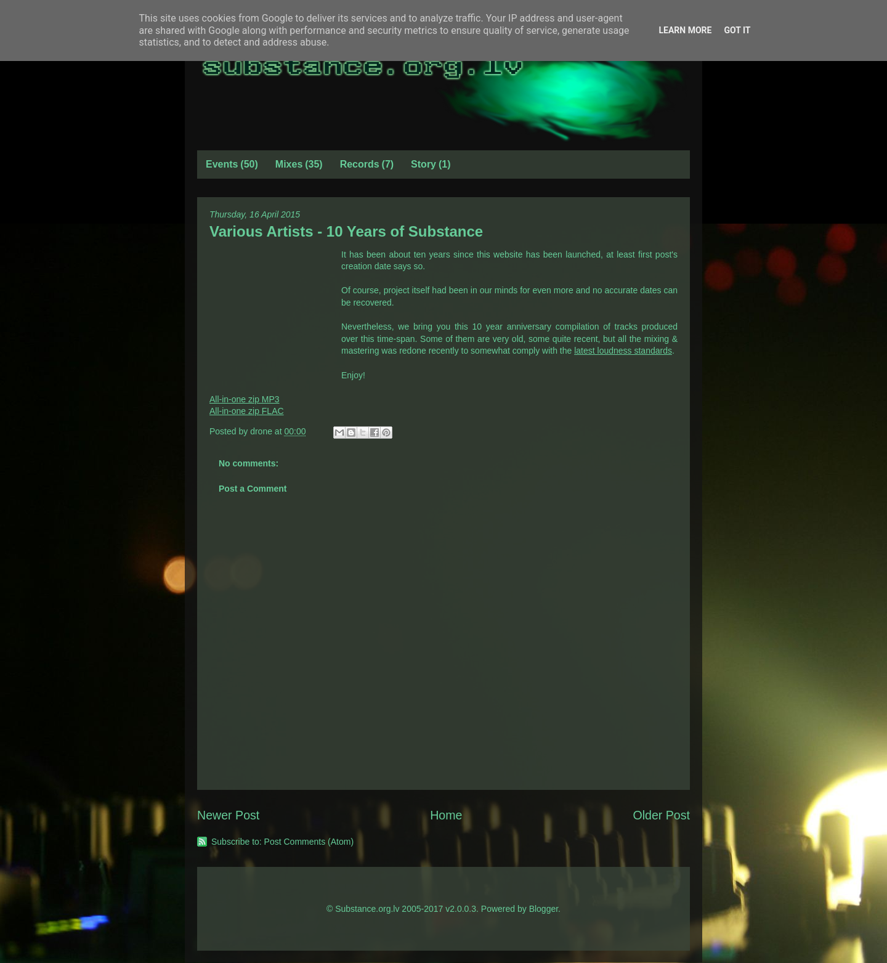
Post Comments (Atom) (309, 842)
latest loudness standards (623, 351)
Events (222, 164)
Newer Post (228, 815)
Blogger (543, 909)
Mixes (288, 164)
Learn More (684, 30)
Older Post (661, 815)
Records (359, 164)
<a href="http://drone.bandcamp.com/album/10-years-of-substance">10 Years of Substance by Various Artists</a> (271, 310)
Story (423, 164)
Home (446, 815)
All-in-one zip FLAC (246, 411)
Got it (737, 30)
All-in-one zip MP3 (244, 399)
